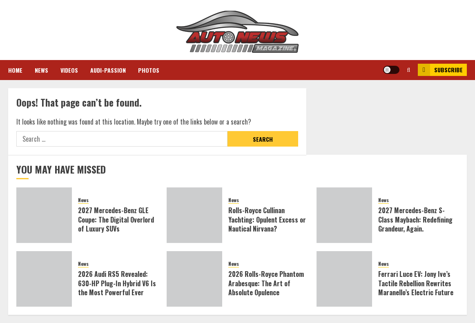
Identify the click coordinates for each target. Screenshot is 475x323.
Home (15, 70)
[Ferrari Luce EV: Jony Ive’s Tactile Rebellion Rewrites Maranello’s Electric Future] (344, 279)
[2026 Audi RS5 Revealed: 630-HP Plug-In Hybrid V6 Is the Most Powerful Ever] (44, 279)
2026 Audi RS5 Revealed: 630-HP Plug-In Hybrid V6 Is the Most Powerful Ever (117, 283)
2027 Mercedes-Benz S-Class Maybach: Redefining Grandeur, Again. (415, 219)
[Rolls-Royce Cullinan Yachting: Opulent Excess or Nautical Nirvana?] (194, 215)
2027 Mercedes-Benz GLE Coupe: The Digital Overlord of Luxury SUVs (116, 219)
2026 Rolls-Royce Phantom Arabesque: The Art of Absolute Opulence (266, 283)
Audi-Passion (108, 70)
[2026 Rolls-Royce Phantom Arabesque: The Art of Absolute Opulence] (194, 279)
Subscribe (440, 70)
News (41, 70)
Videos (69, 70)
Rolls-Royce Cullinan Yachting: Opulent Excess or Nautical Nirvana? (267, 219)
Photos (148, 70)
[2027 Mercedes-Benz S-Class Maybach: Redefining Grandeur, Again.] (344, 215)
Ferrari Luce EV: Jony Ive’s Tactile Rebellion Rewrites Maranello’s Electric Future (415, 283)
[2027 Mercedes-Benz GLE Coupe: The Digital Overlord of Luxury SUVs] (44, 215)
